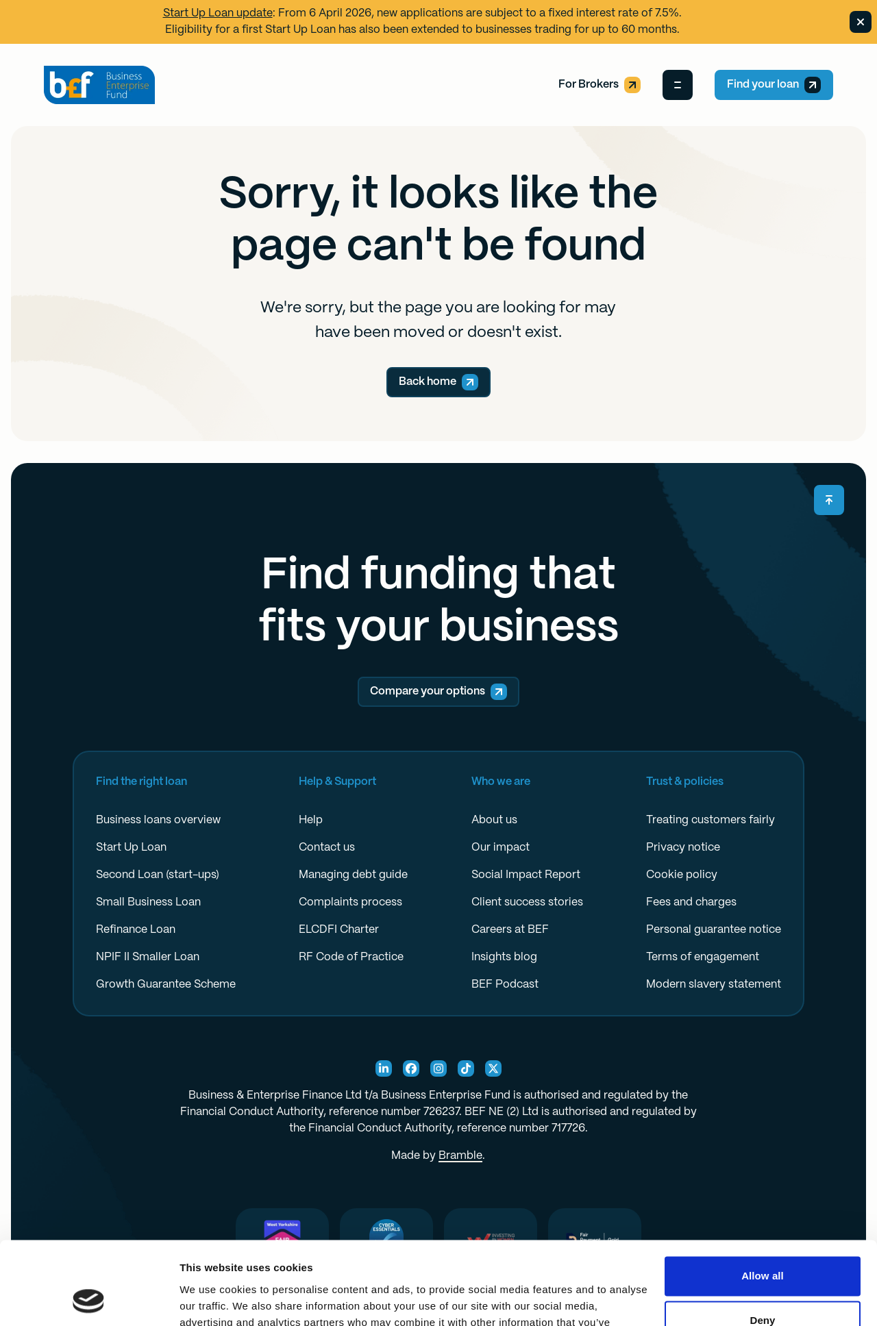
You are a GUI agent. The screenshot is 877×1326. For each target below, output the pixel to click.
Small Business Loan (148, 902)
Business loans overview (158, 820)
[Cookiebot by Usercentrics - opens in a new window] (89, 1299)
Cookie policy (681, 875)
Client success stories (527, 902)
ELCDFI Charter (339, 930)
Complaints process (350, 902)
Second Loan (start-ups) (157, 875)
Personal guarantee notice (713, 930)
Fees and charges (691, 902)
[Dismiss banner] (861, 22)
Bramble (460, 1156)
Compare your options (438, 692)
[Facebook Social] (411, 1068)
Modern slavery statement (713, 984)
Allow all (762, 1198)
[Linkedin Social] (383, 1068)
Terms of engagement (702, 957)
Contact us (327, 847)
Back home (438, 382)
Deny (762, 1243)
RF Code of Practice (351, 957)
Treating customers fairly (710, 820)
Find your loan (774, 85)
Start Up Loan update (218, 13)
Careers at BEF (510, 930)
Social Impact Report (525, 875)
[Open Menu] (678, 85)
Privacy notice (683, 847)
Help (311, 820)
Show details (211, 1299)
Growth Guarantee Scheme (166, 984)
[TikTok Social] (466, 1068)
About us (494, 820)
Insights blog (504, 957)
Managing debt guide (353, 875)
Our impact (500, 847)
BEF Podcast (505, 984)
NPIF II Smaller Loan (147, 957)
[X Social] (493, 1068)
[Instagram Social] (438, 1068)
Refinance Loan (135, 930)
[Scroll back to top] (829, 500)
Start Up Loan (131, 847)
